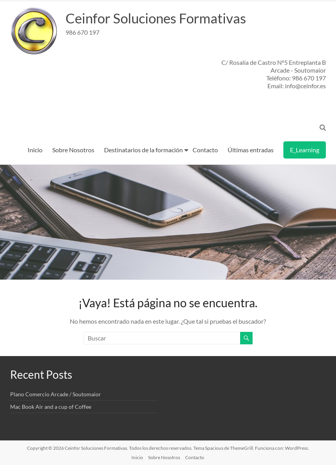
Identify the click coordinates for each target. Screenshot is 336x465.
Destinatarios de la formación (143, 149)
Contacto (205, 149)
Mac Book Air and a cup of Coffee (50, 406)
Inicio (35, 149)
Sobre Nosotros (73, 149)
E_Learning (304, 149)
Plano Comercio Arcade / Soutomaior (55, 394)
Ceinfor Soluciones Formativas (158, 18)
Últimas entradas (251, 149)
